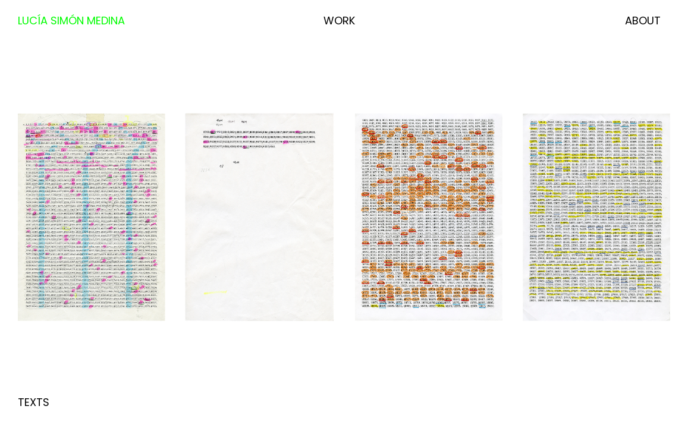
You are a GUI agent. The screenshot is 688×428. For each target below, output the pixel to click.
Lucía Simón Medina (71, 20)
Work (339, 20)
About (643, 20)
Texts (33, 402)
